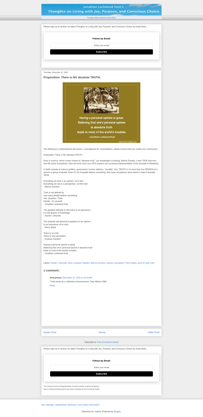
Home (102, 332)
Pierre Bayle (130, 263)
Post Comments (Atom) (108, 342)
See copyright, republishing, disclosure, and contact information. (70, 405)
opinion (110, 263)
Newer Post (50, 332)
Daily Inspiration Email (103, 18)
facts (70, 263)
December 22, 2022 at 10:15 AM (77, 278)
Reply (52, 285)
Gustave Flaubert (82, 263)
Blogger (117, 411)
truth (152, 263)
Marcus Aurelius (98, 263)
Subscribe (101, 52)
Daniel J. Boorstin (59, 263)
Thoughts (90, 18)
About (114, 18)
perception (119, 263)
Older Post (154, 332)
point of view (143, 263)
